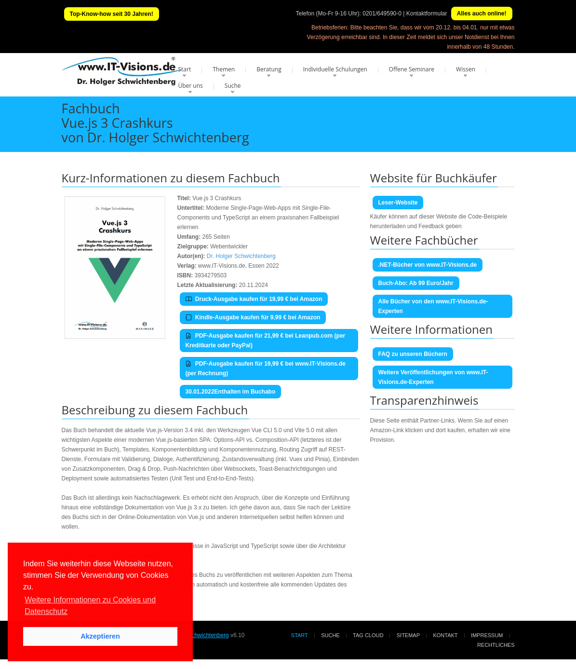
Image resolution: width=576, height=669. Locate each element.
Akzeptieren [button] (100, 636)
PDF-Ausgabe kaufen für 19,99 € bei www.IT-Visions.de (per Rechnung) (266, 368)
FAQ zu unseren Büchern (412, 354)
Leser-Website (398, 202)
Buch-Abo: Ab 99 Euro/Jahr (416, 283)
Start (184, 69)
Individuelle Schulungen (335, 69)
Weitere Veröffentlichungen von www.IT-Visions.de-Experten (433, 377)
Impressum (487, 635)
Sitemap (408, 635)
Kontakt (445, 635)
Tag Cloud (368, 635)
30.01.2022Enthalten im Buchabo (231, 391)
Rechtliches (496, 645)
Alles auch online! (482, 13)
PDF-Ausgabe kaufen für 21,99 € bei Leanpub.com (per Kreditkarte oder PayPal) (266, 340)
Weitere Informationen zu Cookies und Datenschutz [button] (90, 605)
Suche (233, 86)
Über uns (190, 86)
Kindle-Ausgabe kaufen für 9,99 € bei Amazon (253, 317)
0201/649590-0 (382, 13)
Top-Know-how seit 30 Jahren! (111, 14)
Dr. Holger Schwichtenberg (241, 256)
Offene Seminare (412, 69)
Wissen (465, 69)
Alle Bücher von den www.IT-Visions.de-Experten (433, 306)
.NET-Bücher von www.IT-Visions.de (427, 264)
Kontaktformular (426, 13)
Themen (224, 69)
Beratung (268, 69)
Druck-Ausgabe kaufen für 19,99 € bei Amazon (254, 299)
